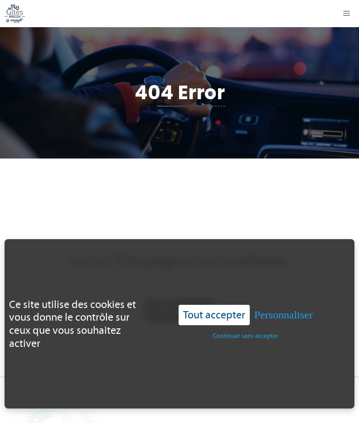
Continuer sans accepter (245, 329)
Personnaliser (283, 308)
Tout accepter (214, 308)
